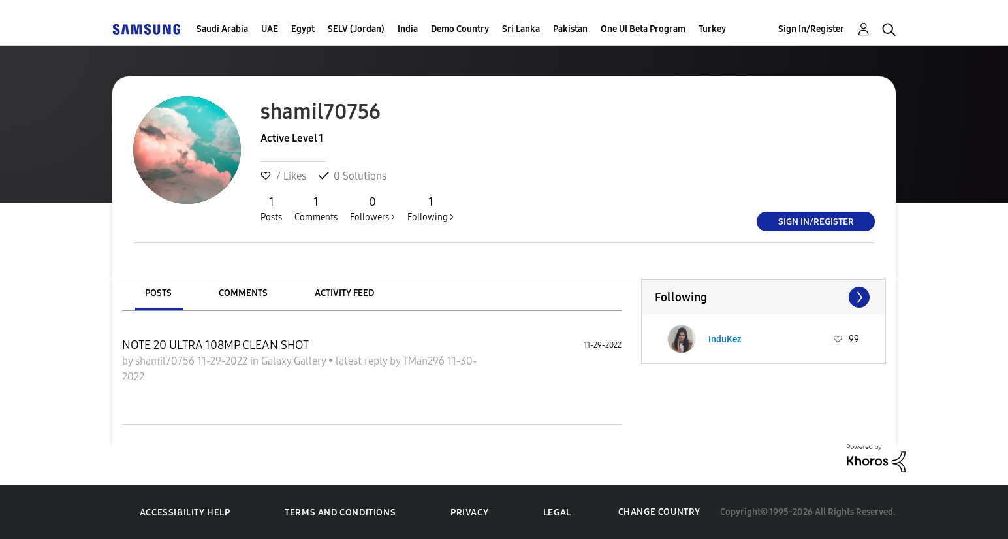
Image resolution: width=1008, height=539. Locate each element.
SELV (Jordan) (356, 29)
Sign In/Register (811, 29)
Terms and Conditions (340, 512)
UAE (269, 29)
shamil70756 (166, 361)
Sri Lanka (521, 29)
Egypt (303, 29)
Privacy (469, 512)
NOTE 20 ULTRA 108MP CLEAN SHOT (215, 345)
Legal (557, 512)
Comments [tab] (243, 293)
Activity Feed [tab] (344, 293)
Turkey (712, 29)
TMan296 (425, 361)
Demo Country (460, 29)
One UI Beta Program (643, 29)
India (408, 29)
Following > (430, 208)
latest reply (363, 361)
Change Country (659, 511)
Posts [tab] (158, 293)
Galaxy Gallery (294, 361)
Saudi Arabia (222, 29)
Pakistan (570, 29)
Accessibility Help (185, 512)
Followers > (372, 208)
